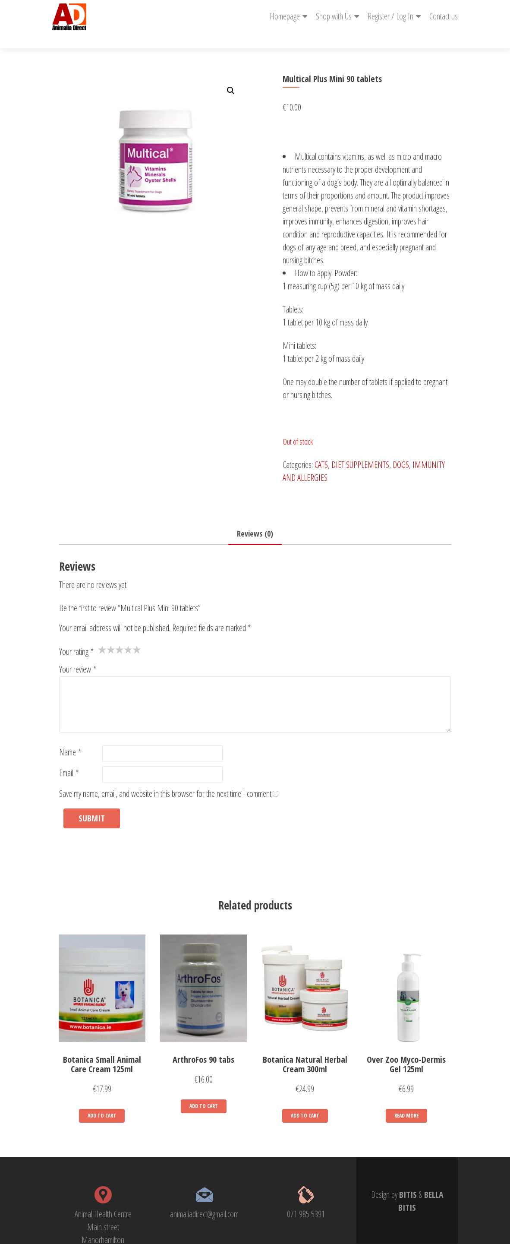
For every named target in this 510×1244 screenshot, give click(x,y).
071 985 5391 (306, 1198)
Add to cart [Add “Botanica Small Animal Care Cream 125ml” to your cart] (102, 1100)
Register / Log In (390, 16)
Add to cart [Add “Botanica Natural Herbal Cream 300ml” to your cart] (305, 1100)
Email (69, 757)
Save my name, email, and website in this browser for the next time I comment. (166, 778)
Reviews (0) (255, 518)
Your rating (76, 636)
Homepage (285, 16)
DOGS (401, 449)
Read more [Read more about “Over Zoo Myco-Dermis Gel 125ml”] (406, 1100)
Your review (77, 654)
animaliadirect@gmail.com (204, 1198)
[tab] (255, 518)
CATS (321, 449)
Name (70, 736)
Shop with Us (334, 16)
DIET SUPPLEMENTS (360, 449)
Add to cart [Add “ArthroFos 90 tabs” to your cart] (203, 1090)
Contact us (443, 16)
